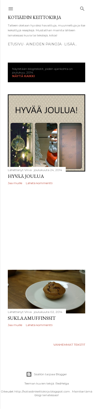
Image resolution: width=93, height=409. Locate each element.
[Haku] (82, 7)
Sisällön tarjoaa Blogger (46, 374)
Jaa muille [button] (15, 183)
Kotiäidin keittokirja (34, 17)
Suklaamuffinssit (32, 318)
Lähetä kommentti (39, 183)
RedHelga (62, 383)
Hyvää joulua (26, 176)
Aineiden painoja (44, 44)
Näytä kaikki (23, 76)
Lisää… (70, 44)
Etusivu (15, 44)
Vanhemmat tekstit (69, 344)
